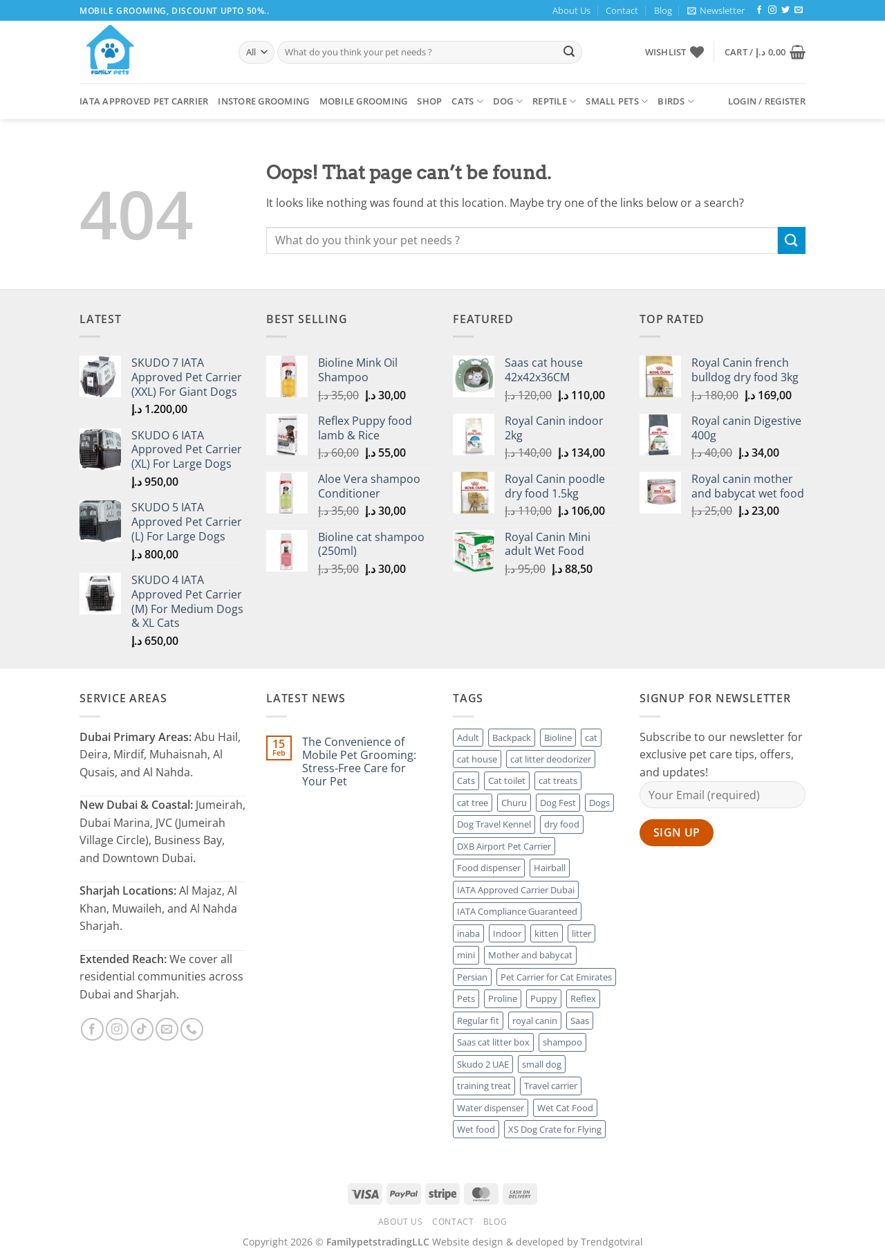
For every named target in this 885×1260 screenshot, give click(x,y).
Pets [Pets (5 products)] (466, 998)
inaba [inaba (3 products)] (468, 933)
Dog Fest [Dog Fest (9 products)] (558, 802)
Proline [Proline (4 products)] (502, 998)
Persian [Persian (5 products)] (472, 977)
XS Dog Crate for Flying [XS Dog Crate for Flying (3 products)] (555, 1129)
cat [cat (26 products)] (591, 737)
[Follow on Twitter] (785, 10)
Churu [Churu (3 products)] (514, 802)
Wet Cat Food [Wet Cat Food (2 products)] (565, 1108)
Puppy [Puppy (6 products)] (543, 998)
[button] (716, 10)
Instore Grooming (263, 101)
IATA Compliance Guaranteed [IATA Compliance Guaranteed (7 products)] (517, 911)
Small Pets (617, 101)
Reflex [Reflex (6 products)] (583, 998)
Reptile (554, 101)
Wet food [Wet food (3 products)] (476, 1129)
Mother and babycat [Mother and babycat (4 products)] (530, 955)
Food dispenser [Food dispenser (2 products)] (489, 867)
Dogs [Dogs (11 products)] (599, 802)
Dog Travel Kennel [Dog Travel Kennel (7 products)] (494, 824)
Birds (676, 101)
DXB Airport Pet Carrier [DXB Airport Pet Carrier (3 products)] (504, 846)
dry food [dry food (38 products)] (561, 824)
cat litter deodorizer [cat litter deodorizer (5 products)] (550, 759)
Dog (508, 101)
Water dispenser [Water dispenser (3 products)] (490, 1108)
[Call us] (191, 1029)
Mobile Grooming (363, 101)
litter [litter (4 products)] (581, 933)
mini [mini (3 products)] (466, 955)
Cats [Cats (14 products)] (466, 780)
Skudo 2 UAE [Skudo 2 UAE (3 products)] (483, 1064)
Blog (663, 10)
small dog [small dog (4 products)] (541, 1064)
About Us (571, 10)
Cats (467, 101)
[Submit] (569, 52)
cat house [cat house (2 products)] (477, 759)
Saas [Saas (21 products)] (579, 1020)
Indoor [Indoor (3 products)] (507, 933)
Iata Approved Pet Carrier (144, 101)
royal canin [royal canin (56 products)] (534, 1020)
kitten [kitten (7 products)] (546, 933)
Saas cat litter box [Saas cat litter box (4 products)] (493, 1042)
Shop (429, 101)
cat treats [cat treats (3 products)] (558, 780)
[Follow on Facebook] (759, 10)
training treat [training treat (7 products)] (484, 1085)
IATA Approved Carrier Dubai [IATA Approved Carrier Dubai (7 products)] (516, 890)
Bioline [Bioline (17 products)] (558, 737)
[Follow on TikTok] (142, 1029)
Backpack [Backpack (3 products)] (511, 737)
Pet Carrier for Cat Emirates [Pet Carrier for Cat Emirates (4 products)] (556, 977)
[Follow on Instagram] (772, 10)
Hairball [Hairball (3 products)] (550, 867)
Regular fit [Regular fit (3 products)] (478, 1020)
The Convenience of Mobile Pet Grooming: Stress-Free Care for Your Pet (359, 762)
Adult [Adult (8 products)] (468, 737)
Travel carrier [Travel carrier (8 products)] (550, 1085)
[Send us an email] (798, 10)
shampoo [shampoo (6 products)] (562, 1042)
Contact (622, 10)
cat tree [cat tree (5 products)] (472, 802)
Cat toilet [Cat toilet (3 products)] (506, 780)
